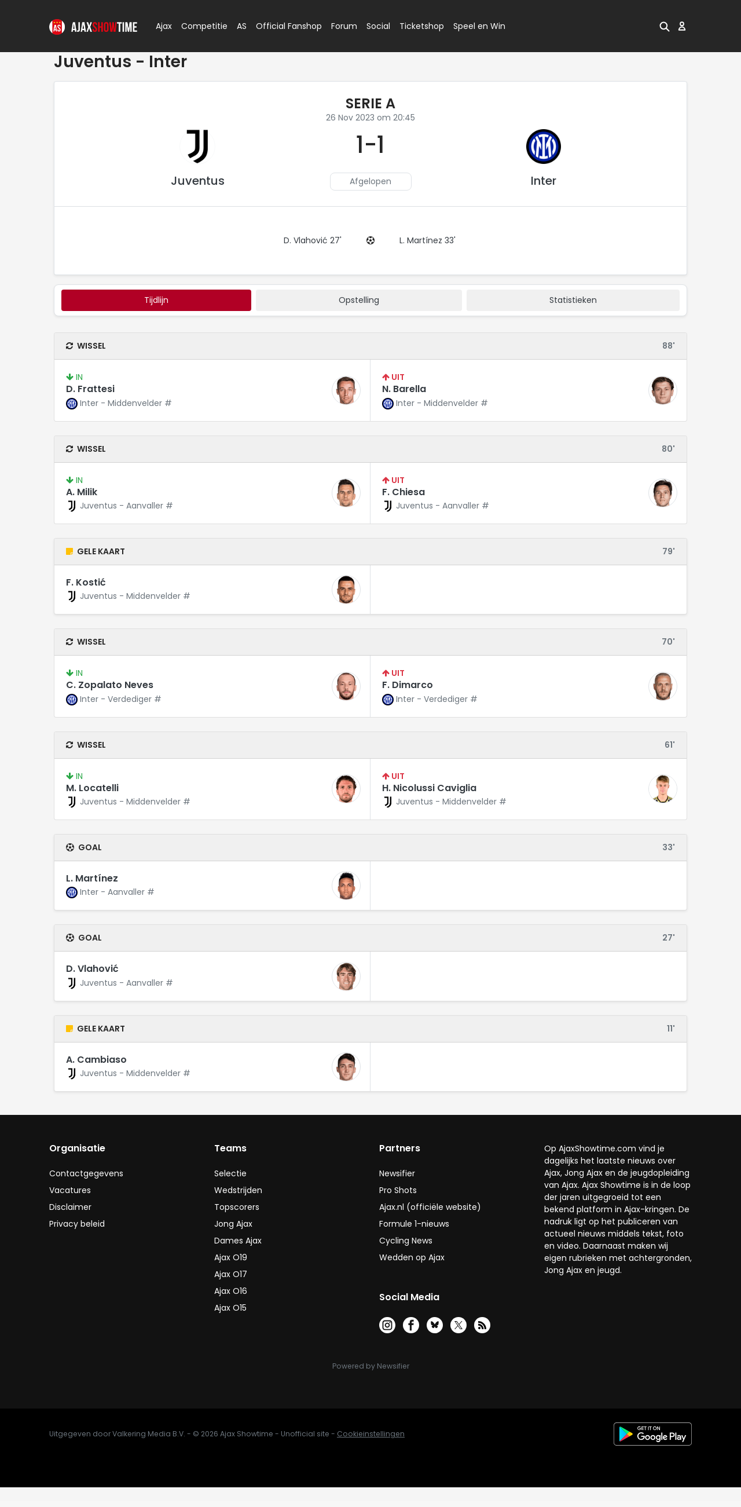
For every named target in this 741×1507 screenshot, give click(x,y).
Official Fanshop (282, 26)
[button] (664, 26)
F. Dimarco (407, 685)
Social (376, 26)
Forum (344, 26)
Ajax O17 (230, 1274)
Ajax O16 (230, 1291)
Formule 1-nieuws (414, 1224)
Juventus (198, 181)
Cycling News (405, 1240)
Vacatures (70, 1190)
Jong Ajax (233, 1224)
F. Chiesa (403, 492)
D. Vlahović (92, 968)
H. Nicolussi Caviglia (429, 788)
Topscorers (236, 1207)
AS (242, 26)
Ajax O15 (230, 1308)
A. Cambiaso (96, 1059)
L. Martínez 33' (427, 240)
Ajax (163, 26)
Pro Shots (398, 1190)
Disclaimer (70, 1207)
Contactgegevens (86, 1173)
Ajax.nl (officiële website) (430, 1207)
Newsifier (397, 1173)
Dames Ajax (238, 1240)
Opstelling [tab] (359, 300)
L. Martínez (92, 878)
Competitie (199, 26)
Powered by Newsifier (370, 1366)
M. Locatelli (92, 788)
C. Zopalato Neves (109, 685)
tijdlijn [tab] (156, 300)
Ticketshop (421, 26)
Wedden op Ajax (412, 1257)
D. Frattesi (90, 389)
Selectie (230, 1173)
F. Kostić (86, 582)
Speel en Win (479, 26)
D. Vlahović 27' (313, 240)
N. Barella (404, 389)
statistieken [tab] (573, 300)
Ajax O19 (230, 1257)
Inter (543, 181)
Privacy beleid (77, 1224)
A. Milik (81, 492)
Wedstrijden (238, 1190)
